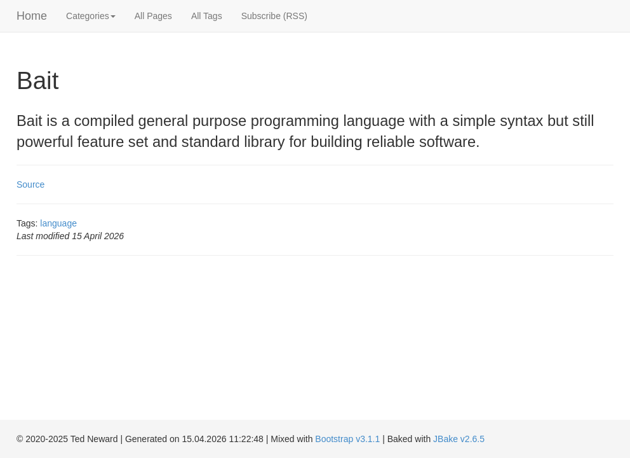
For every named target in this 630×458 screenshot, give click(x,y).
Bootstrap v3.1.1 (347, 439)
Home (32, 16)
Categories (91, 16)
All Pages (153, 16)
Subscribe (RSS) (274, 16)
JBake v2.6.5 (459, 439)
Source (30, 184)
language (58, 223)
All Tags (206, 16)
